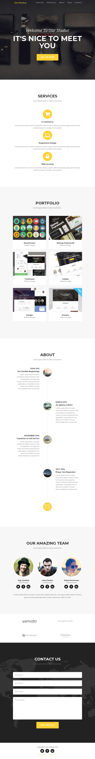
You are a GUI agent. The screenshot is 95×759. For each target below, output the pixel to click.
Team (69, 5)
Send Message (47, 725)
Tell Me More (47, 57)
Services (40, 5)
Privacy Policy (42, 755)
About (61, 5)
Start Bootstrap (21, 5)
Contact (78, 5)
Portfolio (51, 5)
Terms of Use (52, 755)
